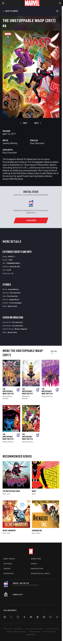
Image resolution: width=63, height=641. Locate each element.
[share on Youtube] (31, 617)
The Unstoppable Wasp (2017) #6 (47, 391)
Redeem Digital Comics (40, 573)
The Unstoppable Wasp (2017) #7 (27, 391)
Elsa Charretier (37, 143)
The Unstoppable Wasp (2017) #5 (8, 436)
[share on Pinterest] (44, 617)
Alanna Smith (12, 306)
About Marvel (9, 559)
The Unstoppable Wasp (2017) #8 (8, 391)
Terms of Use (8, 629)
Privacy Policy (18, 629)
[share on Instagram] (18, 617)
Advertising (36, 559)
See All (54, 352)
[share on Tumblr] (24, 617)
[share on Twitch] (50, 617)
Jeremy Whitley (10, 143)
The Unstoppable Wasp (11, 491)
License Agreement (34, 631)
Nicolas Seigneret (21, 329)
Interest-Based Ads (49, 631)
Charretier (5, 398)
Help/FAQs (8, 564)
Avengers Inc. (37, 530)
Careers (7, 569)
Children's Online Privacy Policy (16, 631)
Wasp (34, 491)
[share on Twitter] (11, 617)
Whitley (5, 396)
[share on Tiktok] (57, 617)
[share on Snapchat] (37, 617)
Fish (28, 396)
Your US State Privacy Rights (34, 629)
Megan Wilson (14, 299)
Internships (9, 573)
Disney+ (34, 564)
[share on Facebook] (5, 617)
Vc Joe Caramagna (15, 303)
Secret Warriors (9, 530)
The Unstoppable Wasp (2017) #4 (27, 436)
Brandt (10, 396)
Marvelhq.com (37, 569)
